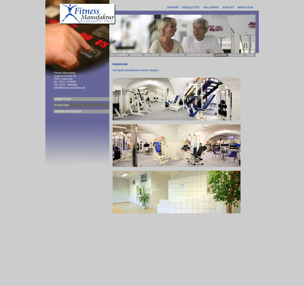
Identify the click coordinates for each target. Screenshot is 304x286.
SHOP (250, 54)
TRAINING (136, 54)
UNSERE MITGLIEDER (73, 111)
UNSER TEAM (79, 99)
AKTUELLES (236, 54)
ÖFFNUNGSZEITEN (172, 54)
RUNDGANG (78, 105)
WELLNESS (151, 54)
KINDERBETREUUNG (200, 54)
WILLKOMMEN (119, 54)
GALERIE (220, 54)
